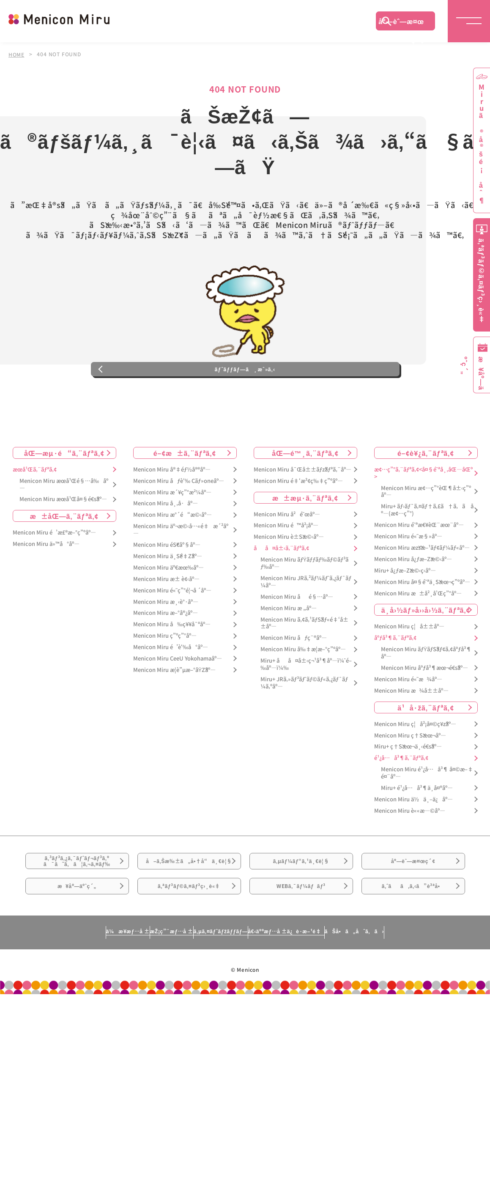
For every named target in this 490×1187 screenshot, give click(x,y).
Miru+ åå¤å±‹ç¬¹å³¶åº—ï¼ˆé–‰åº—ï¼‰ (306, 700)
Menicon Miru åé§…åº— (296, 632)
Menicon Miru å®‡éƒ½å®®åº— (172, 504)
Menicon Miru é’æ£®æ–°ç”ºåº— (54, 568)
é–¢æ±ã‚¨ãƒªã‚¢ (184, 488)
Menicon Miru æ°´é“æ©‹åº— (172, 550)
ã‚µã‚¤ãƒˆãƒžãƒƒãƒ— (217, 1000)
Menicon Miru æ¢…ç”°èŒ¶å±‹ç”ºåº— (426, 527)
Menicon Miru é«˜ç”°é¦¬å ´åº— (172, 625)
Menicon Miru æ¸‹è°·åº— (165, 637)
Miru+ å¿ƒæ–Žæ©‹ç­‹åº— (405, 605)
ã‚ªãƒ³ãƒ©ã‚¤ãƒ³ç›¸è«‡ (188, 950)
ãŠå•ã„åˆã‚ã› (432, 1000)
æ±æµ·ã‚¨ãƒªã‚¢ (305, 533)
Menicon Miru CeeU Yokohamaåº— (177, 694)
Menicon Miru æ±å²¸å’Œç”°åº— (418, 628)
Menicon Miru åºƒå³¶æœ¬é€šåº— (424, 703)
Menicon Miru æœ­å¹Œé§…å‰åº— (63, 520)
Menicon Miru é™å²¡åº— (286, 561)
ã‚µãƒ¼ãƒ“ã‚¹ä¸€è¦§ (301, 902)
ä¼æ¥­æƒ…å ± (49, 1000)
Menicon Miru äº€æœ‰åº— (168, 602)
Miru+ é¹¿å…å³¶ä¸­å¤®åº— (417, 823)
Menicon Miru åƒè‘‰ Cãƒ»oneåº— (178, 516)
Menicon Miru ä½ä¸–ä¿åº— (413, 834)
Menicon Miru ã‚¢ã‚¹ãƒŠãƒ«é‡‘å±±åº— (304, 658)
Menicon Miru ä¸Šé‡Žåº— (167, 591)
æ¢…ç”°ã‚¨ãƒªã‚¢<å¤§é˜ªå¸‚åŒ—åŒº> (423, 508)
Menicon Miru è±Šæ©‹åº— (289, 572)
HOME (16, 54)
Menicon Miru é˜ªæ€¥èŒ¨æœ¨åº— (419, 560)
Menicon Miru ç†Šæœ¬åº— (410, 770)
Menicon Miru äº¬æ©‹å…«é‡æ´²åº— (180, 565)
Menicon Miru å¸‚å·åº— (165, 539)
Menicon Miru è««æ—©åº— (409, 846)
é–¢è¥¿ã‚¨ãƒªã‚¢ (425, 488)
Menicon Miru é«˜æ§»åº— (408, 572)
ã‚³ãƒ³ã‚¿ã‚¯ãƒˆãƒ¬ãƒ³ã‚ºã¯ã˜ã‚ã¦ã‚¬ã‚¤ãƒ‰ (77, 903)
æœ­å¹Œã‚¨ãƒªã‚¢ (35, 504)
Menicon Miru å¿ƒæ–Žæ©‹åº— (413, 594)
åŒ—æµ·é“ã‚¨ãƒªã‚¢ (64, 488)
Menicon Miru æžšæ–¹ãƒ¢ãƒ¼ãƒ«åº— (422, 583)
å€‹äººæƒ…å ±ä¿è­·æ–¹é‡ (323, 1000)
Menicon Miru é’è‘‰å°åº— (170, 682)
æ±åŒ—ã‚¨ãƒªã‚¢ (64, 551)
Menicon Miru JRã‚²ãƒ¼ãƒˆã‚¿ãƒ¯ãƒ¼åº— (305, 617)
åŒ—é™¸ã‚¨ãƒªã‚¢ (305, 488)
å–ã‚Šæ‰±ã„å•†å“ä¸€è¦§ (189, 907)
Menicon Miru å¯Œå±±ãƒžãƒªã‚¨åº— (302, 504)
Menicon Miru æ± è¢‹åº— (166, 614)
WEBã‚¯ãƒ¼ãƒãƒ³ (301, 950)
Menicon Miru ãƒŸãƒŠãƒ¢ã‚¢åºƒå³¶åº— (426, 688)
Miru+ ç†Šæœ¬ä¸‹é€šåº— (408, 782)
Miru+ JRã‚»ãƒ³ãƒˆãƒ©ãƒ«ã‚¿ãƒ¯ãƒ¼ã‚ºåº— (304, 718)
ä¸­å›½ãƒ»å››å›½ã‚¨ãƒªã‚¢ (426, 645)
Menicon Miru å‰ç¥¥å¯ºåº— (172, 659)
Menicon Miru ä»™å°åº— (46, 579)
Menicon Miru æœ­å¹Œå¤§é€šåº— (63, 534)
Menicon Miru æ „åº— (288, 643)
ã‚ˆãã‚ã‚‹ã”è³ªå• (413, 950)
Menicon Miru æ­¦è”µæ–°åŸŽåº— (174, 705)
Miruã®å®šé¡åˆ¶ (481, 144)
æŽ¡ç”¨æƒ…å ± (129, 1000)
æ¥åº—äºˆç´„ (77, 950)
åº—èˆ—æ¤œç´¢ (401, 23)
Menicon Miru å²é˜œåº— (287, 549)
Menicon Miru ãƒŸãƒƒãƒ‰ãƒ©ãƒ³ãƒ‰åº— (304, 599)
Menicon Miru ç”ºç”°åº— (165, 671)
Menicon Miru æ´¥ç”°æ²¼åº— (172, 527)
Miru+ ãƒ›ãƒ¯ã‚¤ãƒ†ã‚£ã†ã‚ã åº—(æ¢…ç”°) (427, 545)
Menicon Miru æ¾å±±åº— (411, 725)
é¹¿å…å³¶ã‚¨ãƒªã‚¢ (401, 793)
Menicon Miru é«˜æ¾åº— (408, 714)
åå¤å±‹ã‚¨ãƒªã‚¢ (281, 583)
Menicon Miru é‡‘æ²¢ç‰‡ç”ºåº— (298, 516)
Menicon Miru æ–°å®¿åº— (165, 648)
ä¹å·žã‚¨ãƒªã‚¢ (425, 742)
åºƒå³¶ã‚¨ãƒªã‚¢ (395, 673)
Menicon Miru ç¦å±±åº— (409, 662)
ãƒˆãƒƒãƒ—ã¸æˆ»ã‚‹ (245, 399)
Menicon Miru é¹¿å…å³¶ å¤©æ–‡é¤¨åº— (427, 808)
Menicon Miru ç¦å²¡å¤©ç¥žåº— (415, 759)
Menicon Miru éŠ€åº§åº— (166, 580)
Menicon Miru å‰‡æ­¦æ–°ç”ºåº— (303, 684)
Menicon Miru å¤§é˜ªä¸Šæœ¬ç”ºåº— (422, 617)
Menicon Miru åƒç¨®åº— (293, 673)
